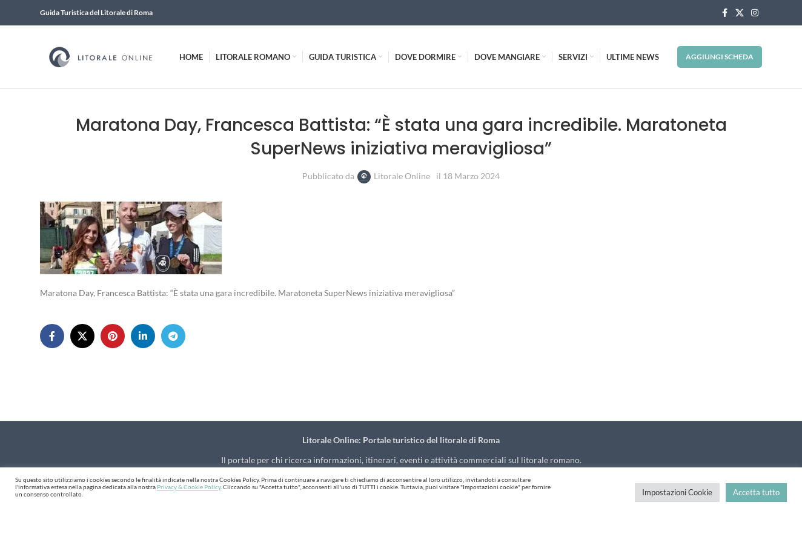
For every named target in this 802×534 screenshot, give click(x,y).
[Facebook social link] (724, 13)
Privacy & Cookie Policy (188, 486)
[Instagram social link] (754, 13)
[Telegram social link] (173, 336)
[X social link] (739, 13)
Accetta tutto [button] (756, 492)
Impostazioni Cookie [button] (677, 492)
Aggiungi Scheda (720, 56)
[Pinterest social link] (113, 336)
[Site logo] (100, 56)
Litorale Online (402, 176)
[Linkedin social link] (143, 336)
